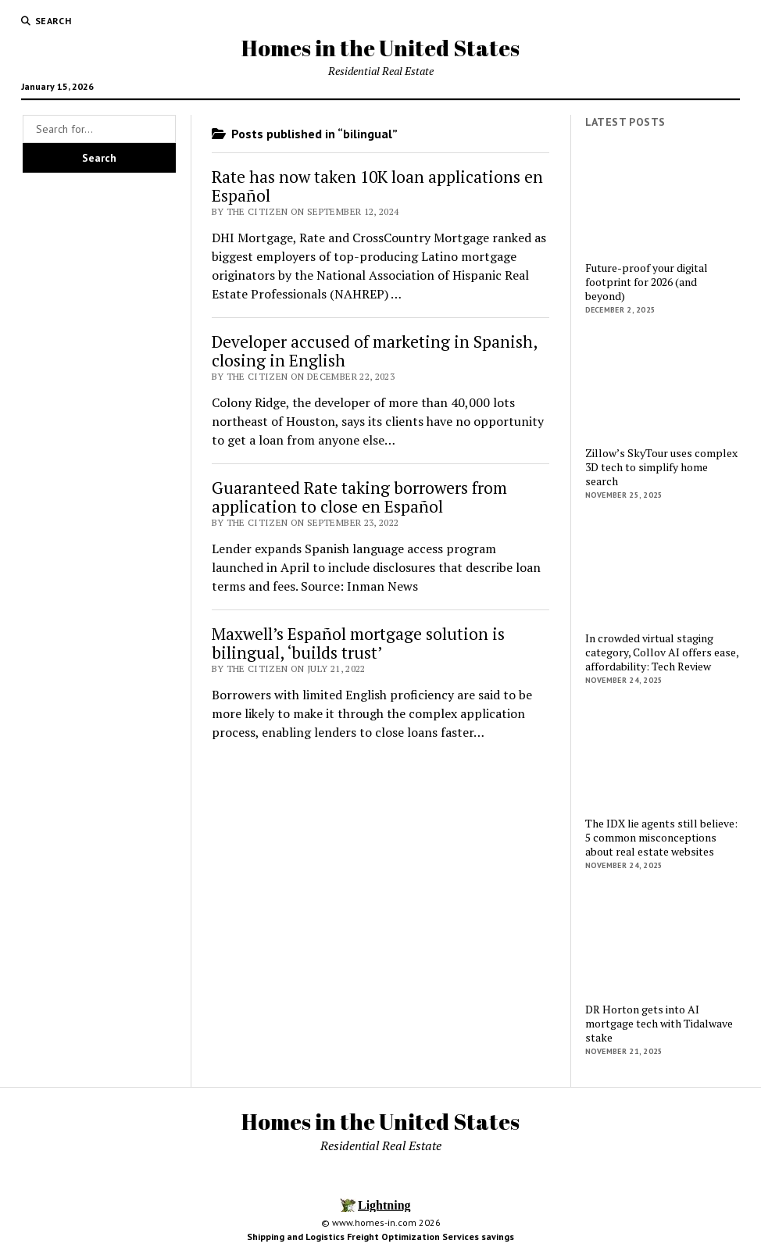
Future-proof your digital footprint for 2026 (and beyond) (646, 282)
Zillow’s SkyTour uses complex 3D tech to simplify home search (661, 467)
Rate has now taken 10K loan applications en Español (377, 186)
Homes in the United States (380, 48)
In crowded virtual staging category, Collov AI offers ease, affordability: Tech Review (661, 652)
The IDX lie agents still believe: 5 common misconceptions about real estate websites (661, 838)
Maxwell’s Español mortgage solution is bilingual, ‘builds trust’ (358, 643)
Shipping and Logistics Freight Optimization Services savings (380, 1236)
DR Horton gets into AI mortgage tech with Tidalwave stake (659, 1023)
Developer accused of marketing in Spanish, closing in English (374, 351)
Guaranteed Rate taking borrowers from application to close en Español (359, 497)
